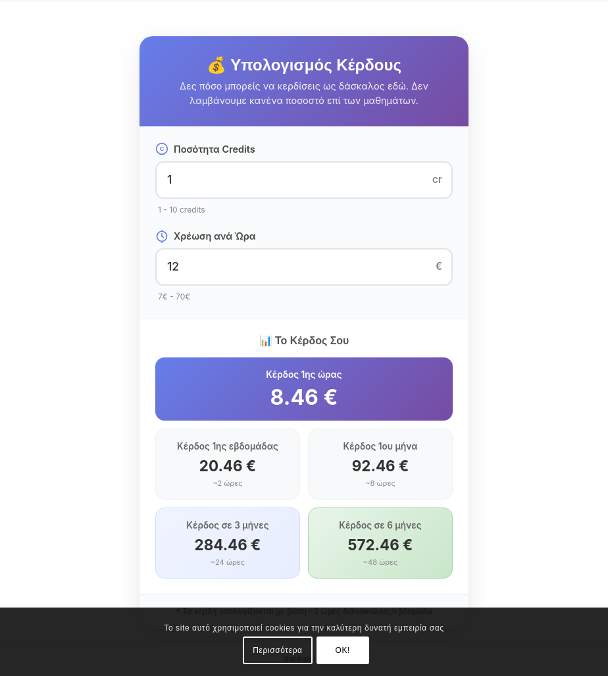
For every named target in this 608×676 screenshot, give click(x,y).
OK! (343, 650)
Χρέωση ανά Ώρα (205, 236)
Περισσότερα (277, 650)
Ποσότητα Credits (205, 148)
